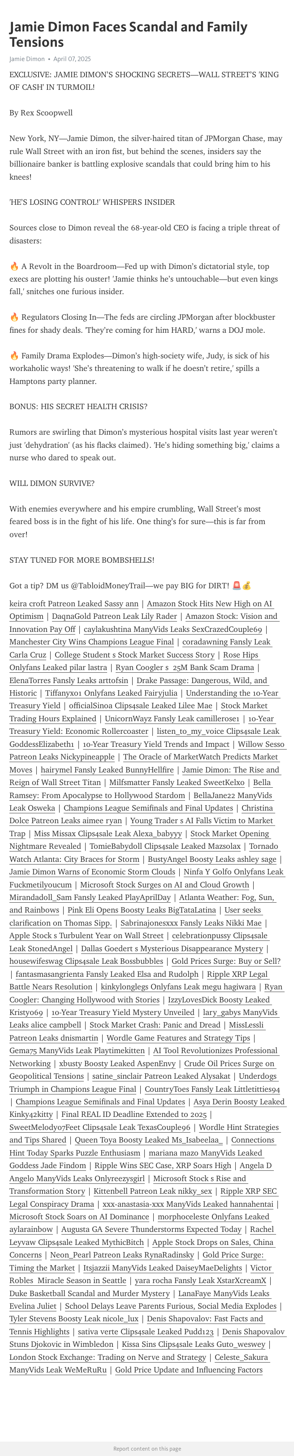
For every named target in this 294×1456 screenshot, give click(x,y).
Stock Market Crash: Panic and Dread (155, 1025)
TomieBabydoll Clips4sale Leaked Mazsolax (165, 846)
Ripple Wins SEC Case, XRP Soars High (163, 1165)
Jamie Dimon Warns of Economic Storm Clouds (92, 872)
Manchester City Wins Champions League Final (91, 642)
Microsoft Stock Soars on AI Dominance (79, 1217)
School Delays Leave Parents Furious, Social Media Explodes (171, 1306)
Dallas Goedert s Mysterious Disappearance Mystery (172, 948)
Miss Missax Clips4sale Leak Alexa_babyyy (108, 833)
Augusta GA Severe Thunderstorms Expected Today (151, 1229)
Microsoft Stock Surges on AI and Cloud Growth (164, 885)
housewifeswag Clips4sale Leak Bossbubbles (86, 961)
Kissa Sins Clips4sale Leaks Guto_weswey (193, 1344)
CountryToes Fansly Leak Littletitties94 (212, 1089)
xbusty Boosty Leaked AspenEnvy (117, 1063)
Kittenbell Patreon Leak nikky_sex (153, 1191)
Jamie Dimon (27, 59)
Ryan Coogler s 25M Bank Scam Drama (185, 667)
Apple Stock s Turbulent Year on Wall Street (86, 935)
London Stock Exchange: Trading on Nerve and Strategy (107, 1357)
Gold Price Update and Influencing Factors (189, 1370)
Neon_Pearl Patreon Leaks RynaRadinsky (122, 1255)
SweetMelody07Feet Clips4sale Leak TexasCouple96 (99, 1127)
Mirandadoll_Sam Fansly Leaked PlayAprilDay (90, 897)
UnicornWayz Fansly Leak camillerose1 (172, 719)
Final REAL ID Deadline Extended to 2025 (134, 1114)
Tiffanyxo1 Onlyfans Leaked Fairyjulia (111, 693)
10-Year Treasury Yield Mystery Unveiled (123, 1012)
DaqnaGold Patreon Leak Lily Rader (114, 616)
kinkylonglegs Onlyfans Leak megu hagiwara (178, 987)
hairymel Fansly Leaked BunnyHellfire (107, 770)
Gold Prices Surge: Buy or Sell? (226, 961)
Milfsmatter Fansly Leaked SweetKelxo (177, 782)
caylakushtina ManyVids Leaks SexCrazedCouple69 (173, 629)
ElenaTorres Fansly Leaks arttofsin (68, 680)
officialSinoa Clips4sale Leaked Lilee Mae (140, 705)
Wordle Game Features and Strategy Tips (178, 1038)
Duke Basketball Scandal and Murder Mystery (89, 1293)
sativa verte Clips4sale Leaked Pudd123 (146, 1332)
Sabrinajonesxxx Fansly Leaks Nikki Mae (191, 923)
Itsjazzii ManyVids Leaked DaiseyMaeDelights (162, 1268)
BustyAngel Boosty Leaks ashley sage (212, 859)
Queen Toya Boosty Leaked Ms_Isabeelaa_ (149, 1140)
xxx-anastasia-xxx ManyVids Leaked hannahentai (188, 1204)
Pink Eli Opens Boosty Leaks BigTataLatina (142, 910)
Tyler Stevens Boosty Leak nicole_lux (73, 1319)
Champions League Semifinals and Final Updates (148, 808)
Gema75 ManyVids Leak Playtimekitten (77, 1050)
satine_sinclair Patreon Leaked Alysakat (161, 1076)
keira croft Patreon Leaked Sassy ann (73, 604)
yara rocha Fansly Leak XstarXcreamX (200, 1280)
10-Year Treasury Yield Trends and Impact (156, 744)
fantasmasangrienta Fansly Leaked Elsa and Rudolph (107, 974)
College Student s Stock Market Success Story (135, 655)
